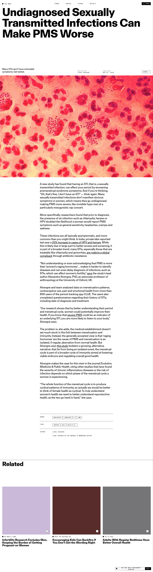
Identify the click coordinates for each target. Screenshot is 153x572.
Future (80, 4)
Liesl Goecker (83, 72)
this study (62, 345)
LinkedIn (67, 418)
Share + (146, 72)
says (89, 273)
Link (79, 418)
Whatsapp (57, 418)
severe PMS (74, 315)
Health (70, 425)
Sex (63, 425)
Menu (147, 4)
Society (93, 4)
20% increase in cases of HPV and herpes (76, 242)
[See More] (76, 425)
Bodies (68, 4)
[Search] (143, 3)
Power (57, 4)
